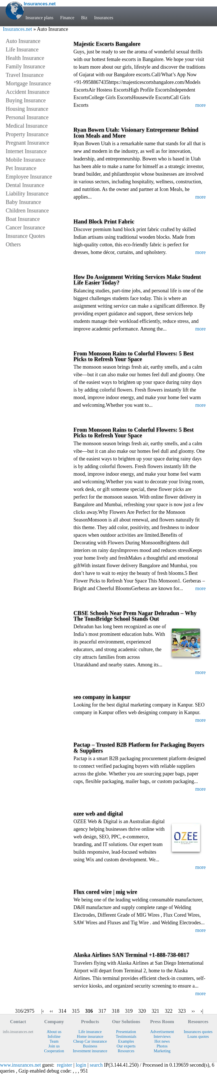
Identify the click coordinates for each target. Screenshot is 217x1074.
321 (155, 1011)
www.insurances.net (20, 1065)
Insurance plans (39, 17)
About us (54, 1031)
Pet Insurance (21, 168)
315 (76, 1011)
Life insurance (90, 1031)
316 (89, 1011)
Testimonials (126, 1036)
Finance (67, 17)
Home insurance (90, 1036)
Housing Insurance (27, 109)
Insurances (103, 17)
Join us (54, 1046)
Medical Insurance (26, 126)
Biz (84, 17)
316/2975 (25, 1011)
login (81, 1065)
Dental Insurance (25, 185)
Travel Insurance (25, 75)
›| (202, 1011)
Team (53, 1041)
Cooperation (54, 1051)
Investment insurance (90, 1051)
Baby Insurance (23, 202)
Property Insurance (27, 134)
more (200, 105)
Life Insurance (22, 49)
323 (182, 1011)
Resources (126, 1051)
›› (193, 1011)
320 (142, 1011)
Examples (126, 1041)
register (64, 1065)
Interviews (162, 1036)
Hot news (162, 1041)
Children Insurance (27, 210)
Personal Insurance (27, 117)
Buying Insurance (26, 100)
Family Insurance (25, 66)
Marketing (162, 1051)
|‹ (42, 1011)
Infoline (54, 1036)
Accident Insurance (27, 92)
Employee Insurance (29, 176)
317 (102, 1011)
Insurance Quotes (25, 236)
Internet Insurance (26, 151)
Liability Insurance (27, 193)
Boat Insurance (23, 219)
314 (62, 1011)
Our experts (126, 1046)
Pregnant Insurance (27, 143)
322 (169, 1011)
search (96, 1065)
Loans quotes (198, 1036)
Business (90, 1046)
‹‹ (51, 1011)
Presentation (126, 1031)
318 (116, 1011)
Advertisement (162, 1031)
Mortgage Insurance (28, 83)
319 (129, 1011)
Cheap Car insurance (90, 1041)
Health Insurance (25, 58)
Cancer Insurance (25, 227)
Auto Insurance (23, 41)
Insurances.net (17, 29)
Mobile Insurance (25, 159)
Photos (162, 1046)
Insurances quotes (198, 1031)
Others (13, 244)
